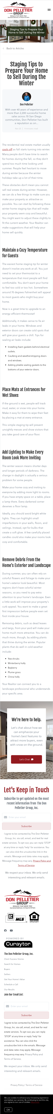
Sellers (7, 974)
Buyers (7, 969)
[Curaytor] (18, 946)
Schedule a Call (11, 984)
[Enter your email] (29, 817)
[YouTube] (11, 930)
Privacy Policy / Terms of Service (26, 1085)
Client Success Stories (14, 958)
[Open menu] (49, 10)
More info (35, 1102)
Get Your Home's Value (14, 979)
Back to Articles (15, 48)
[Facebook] (5, 930)
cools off (7, 149)
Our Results (9, 989)
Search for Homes (12, 964)
